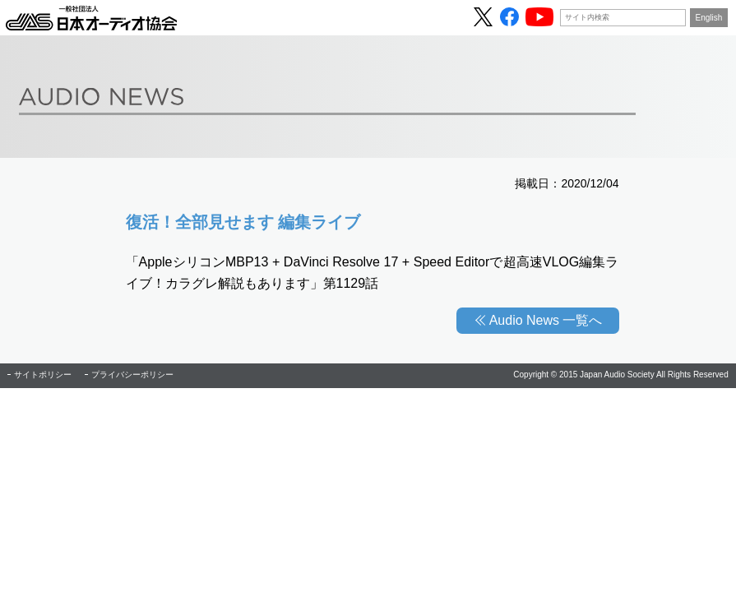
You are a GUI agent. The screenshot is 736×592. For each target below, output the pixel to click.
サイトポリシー (43, 374)
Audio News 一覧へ (546, 320)
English (709, 17)
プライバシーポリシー (132, 374)
